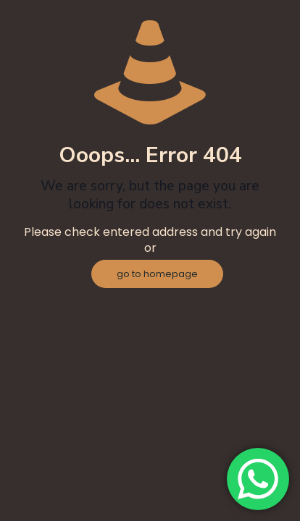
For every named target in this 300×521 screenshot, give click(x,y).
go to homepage (157, 274)
